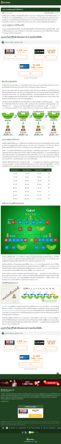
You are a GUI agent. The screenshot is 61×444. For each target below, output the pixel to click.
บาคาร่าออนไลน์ (5, 6)
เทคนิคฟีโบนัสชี (6, 306)
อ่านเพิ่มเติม (4, 401)
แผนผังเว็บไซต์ (22, 428)
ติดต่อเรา (13, 428)
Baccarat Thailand (6, 2)
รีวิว (16, 56)
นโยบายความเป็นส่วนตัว (49, 428)
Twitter (3, 428)
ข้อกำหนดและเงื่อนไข (34, 428)
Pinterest (7, 428)
